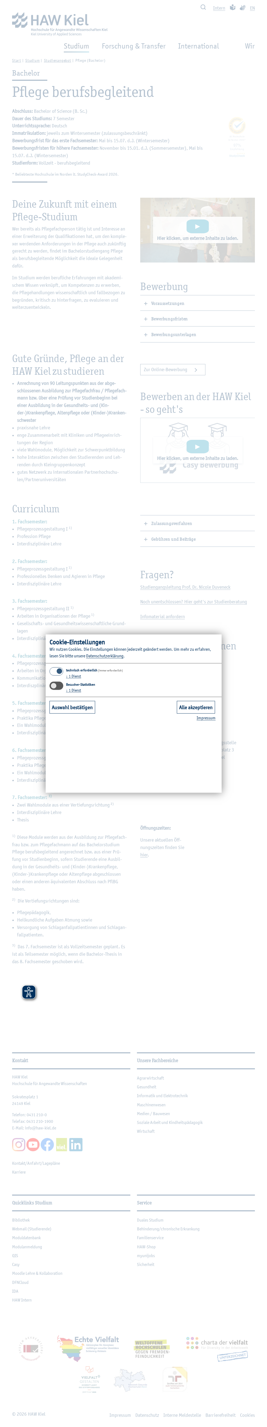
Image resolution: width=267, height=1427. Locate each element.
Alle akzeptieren (196, 707)
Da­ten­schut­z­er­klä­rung (104, 655)
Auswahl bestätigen (72, 707)
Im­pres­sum (206, 718)
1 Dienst (73, 676)
